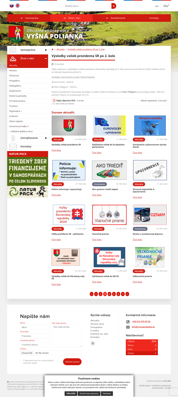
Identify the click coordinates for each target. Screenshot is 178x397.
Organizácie (15, 111)
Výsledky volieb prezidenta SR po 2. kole (86, 49)
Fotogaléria (14, 80)
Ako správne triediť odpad (105, 189)
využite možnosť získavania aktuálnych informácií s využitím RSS (31, 382)
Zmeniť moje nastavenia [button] (89, 394)
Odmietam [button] (107, 394)
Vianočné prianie (100, 234)
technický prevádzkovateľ (39, 389)
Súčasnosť (14, 75)
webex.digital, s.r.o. (23, 386)
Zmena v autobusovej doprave (148, 234)
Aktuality (13, 65)
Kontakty (154, 17)
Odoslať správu (72, 361)
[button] (28, 18)
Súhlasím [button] (71, 394)
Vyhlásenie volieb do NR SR (105, 276)
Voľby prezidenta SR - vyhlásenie (67, 234)
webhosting (11, 386)
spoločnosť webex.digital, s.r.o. (18, 389)
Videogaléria (15, 85)
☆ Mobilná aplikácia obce (21, 131)
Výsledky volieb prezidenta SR (66, 144)
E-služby (94, 331)
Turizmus (13, 106)
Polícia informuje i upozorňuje (67, 189)
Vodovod (13, 116)
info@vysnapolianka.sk (143, 327)
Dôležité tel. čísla (99, 334)
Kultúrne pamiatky (17, 96)
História (13, 70)
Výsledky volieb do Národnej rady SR (68, 277)
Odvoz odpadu (16, 121)
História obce (97, 324)
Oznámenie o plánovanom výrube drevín (149, 145)
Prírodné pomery (17, 101)
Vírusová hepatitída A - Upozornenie (144, 190)
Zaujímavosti (15, 90)
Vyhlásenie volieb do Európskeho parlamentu (108, 145)
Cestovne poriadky (18, 126)
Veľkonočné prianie (142, 276)
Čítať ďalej (56, 150)
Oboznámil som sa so (38, 361)
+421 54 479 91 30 (141, 322)
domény (34, 386)
